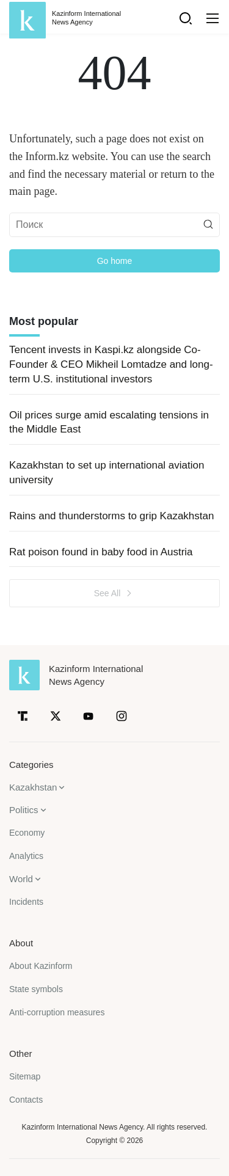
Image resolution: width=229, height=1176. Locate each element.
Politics (23, 810)
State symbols (36, 989)
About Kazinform (41, 966)
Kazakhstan (33, 787)
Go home (115, 261)
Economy (27, 833)
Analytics (26, 856)
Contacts (26, 1100)
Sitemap (24, 1076)
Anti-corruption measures (56, 1012)
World (21, 879)
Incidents (26, 902)
